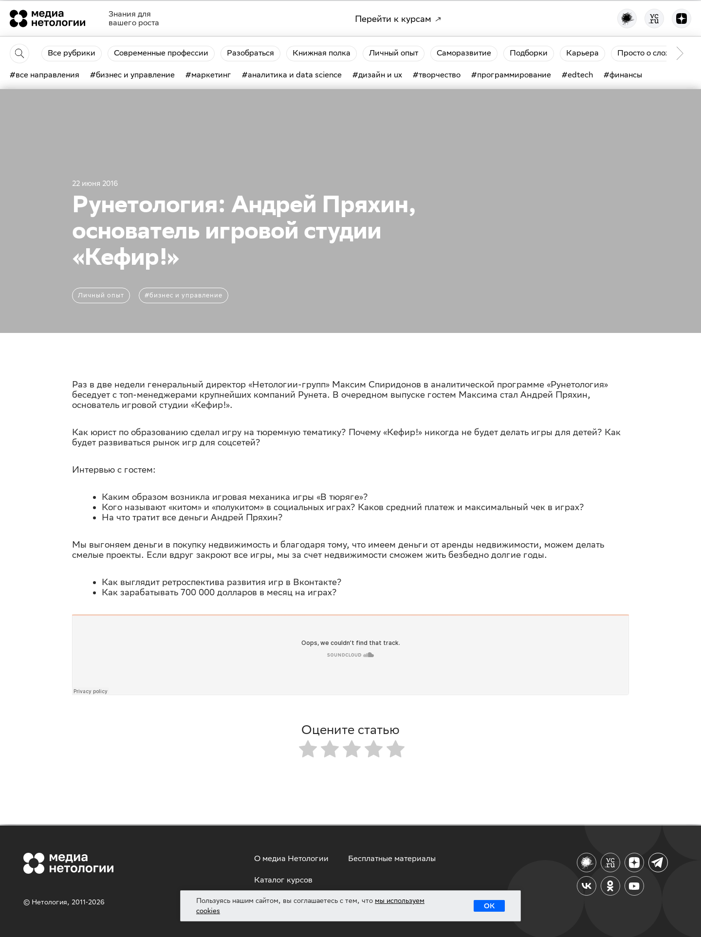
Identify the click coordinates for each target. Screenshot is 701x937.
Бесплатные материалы (392, 858)
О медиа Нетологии (291, 858)
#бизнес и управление (183, 295)
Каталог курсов (283, 879)
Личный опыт (101, 295)
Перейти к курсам (398, 19)
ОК (489, 906)
